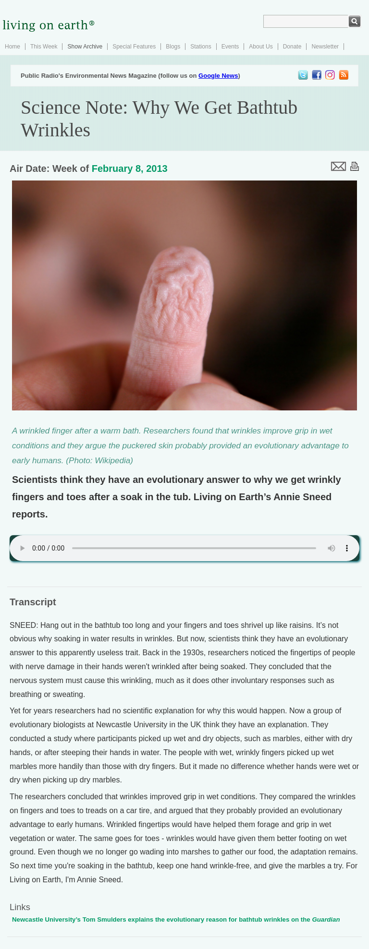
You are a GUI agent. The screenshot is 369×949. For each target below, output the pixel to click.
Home (12, 46)
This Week (43, 46)
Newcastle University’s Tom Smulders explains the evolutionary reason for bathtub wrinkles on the (176, 919)
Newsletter (325, 46)
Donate (292, 46)
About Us (260, 46)
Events (230, 46)
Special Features (134, 46)
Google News (218, 75)
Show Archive (84, 46)
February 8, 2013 (130, 168)
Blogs (173, 46)
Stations (200, 46)
